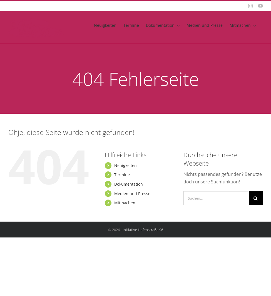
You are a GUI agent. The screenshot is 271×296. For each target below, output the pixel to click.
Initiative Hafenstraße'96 (143, 229)
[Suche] (256, 198)
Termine (122, 174)
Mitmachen (124, 202)
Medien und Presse (132, 193)
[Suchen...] (216, 198)
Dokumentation (128, 184)
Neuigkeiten (125, 165)
